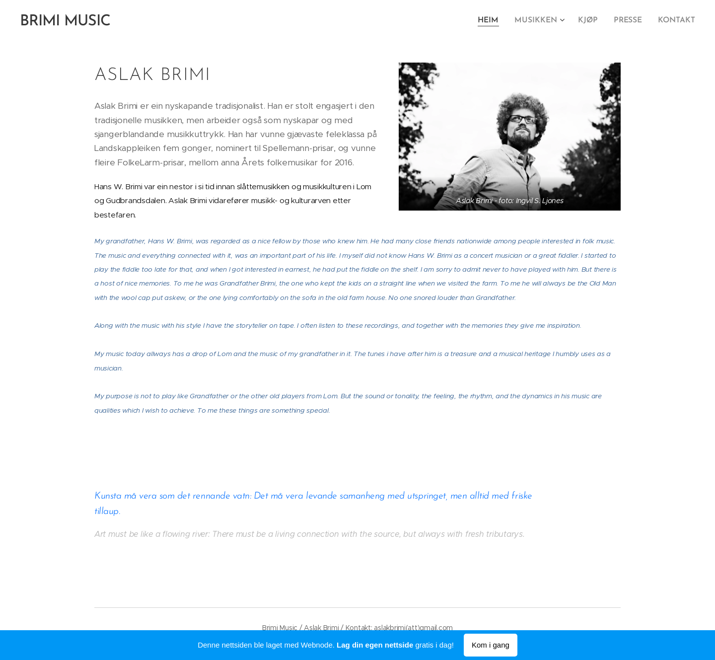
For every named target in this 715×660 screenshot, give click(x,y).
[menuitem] (495, 20)
